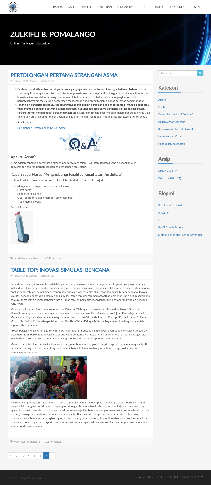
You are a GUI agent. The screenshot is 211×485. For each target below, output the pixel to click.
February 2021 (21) (169, 178)
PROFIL (87, 6)
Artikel (162, 99)
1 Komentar (52, 258)
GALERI (72, 6)
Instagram (164, 212)
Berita (162, 107)
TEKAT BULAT (177, 6)
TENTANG (197, 6)
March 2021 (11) (168, 170)
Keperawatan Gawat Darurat (175, 128)
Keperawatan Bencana (25, 441)
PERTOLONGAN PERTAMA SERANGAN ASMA (63, 75)
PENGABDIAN (126, 6)
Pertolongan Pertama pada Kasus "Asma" (42, 127)
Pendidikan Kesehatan (25, 258)
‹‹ (11, 455)
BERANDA (56, 6)
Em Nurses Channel (170, 205)
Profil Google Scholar (171, 227)
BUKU (143, 6)
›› (52, 455)
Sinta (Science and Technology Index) (180, 234)
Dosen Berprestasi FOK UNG (175, 114)
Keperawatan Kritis (169, 136)
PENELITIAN (104, 6)
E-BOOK (158, 6)
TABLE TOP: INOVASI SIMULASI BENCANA (59, 270)
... (23, 455)
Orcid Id (163, 219)
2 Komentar (52, 441)
